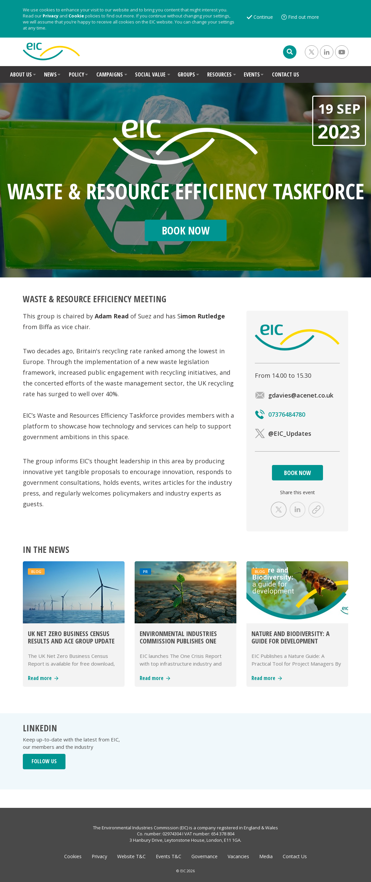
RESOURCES (219, 74)
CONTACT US (285, 74)
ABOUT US (21, 74)
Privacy (50, 16)
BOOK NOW (297, 473)
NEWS (50, 74)
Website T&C (131, 856)
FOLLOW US (44, 761)
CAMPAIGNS (109, 74)
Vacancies (238, 856)
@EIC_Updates (283, 433)
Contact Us (295, 856)
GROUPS (186, 74)
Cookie (76, 16)
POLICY (76, 74)
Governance (204, 856)
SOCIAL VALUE (150, 74)
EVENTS (252, 74)
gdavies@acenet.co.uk (294, 395)
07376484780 (280, 414)
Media (266, 856)
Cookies (73, 856)
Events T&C (168, 856)
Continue (263, 17)
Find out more (303, 17)
